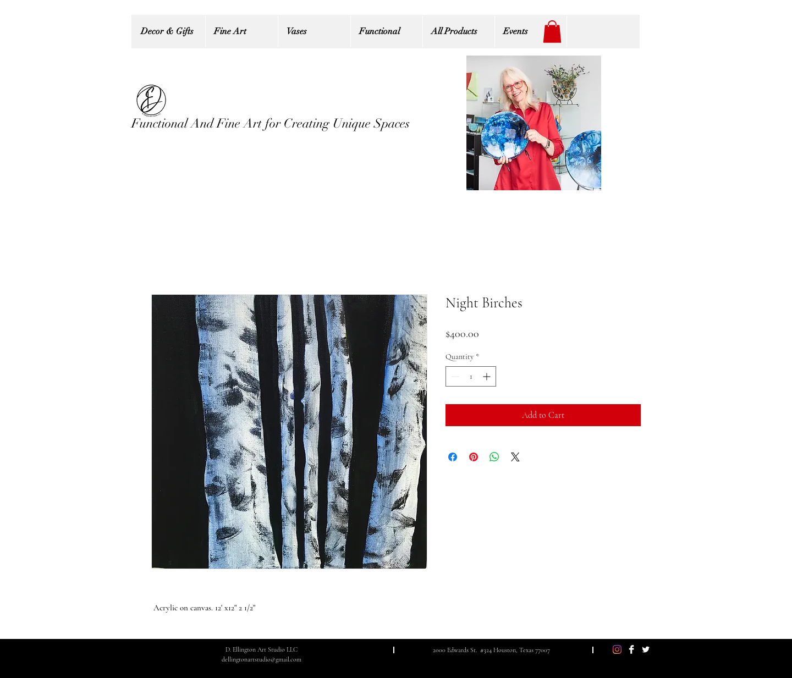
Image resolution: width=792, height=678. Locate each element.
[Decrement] (454, 376)
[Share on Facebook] (452, 457)
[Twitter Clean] (645, 649)
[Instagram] (617, 649)
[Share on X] (515, 457)
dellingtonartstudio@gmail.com (261, 659)
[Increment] (487, 376)
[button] (552, 31)
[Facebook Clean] (631, 649)
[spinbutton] (471, 376)
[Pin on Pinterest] (473, 457)
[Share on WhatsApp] (494, 457)
